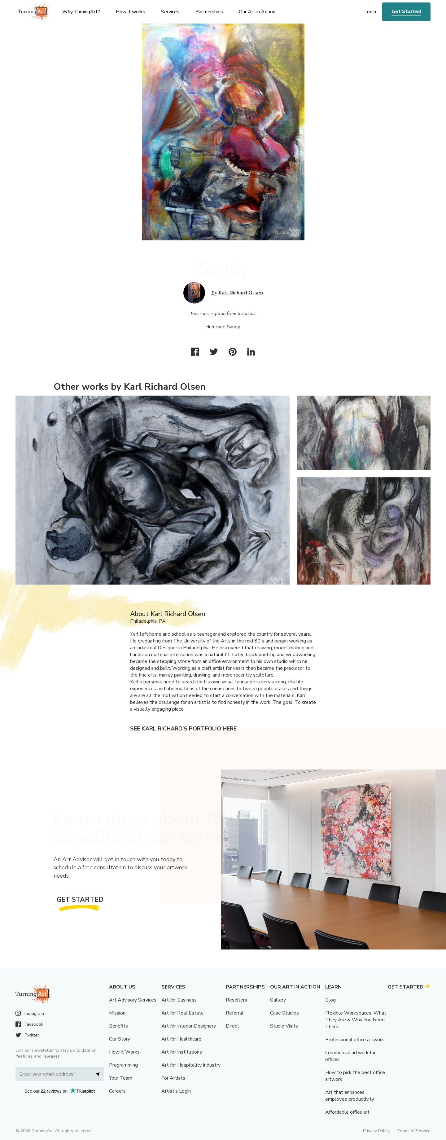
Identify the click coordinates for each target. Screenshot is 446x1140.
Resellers (236, 1000)
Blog (330, 1000)
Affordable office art (347, 1112)
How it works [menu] (130, 11)
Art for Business (179, 1000)
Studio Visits (284, 1026)
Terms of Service (414, 1131)
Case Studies (284, 1013)
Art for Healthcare (181, 1039)
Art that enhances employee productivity (349, 1096)
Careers (117, 1091)
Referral (234, 1013)
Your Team (120, 1078)
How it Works (124, 1052)
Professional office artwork (354, 1039)
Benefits (118, 1026)
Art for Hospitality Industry (191, 1065)
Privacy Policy (376, 1131)
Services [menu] (170, 11)
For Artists (173, 1078)
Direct (232, 1026)
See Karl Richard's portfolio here (183, 728)
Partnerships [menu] (209, 11)
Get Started (406, 11)
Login (370, 11)
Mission (117, 1013)
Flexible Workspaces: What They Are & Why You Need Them (355, 1020)
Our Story (119, 1039)
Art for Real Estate (182, 1013)
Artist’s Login (176, 1091)
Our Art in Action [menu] (257, 11)
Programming (123, 1065)
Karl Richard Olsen (241, 292)
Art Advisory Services (132, 1000)
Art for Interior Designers (188, 1026)
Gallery (278, 1000)
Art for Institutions (181, 1052)
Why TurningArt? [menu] (81, 11)
